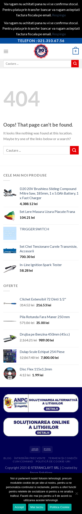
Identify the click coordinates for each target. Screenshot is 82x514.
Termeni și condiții (62, 458)
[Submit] (75, 63)
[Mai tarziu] (76, 494)
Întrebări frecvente (30, 458)
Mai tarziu (36, 507)
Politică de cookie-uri (53, 461)
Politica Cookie (60, 507)
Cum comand (23, 461)
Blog (7, 458)
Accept (19, 507)
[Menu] (6, 51)
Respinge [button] (59, 15)
